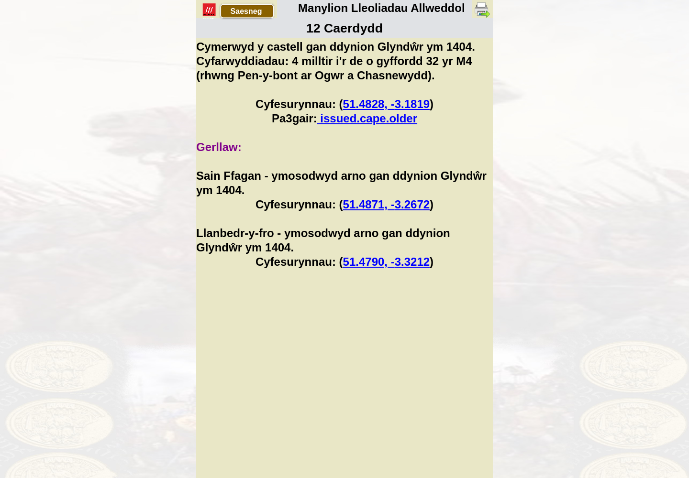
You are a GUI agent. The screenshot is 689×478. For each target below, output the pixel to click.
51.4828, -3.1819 (386, 104)
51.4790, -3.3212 (386, 261)
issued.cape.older (367, 118)
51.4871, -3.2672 (386, 204)
